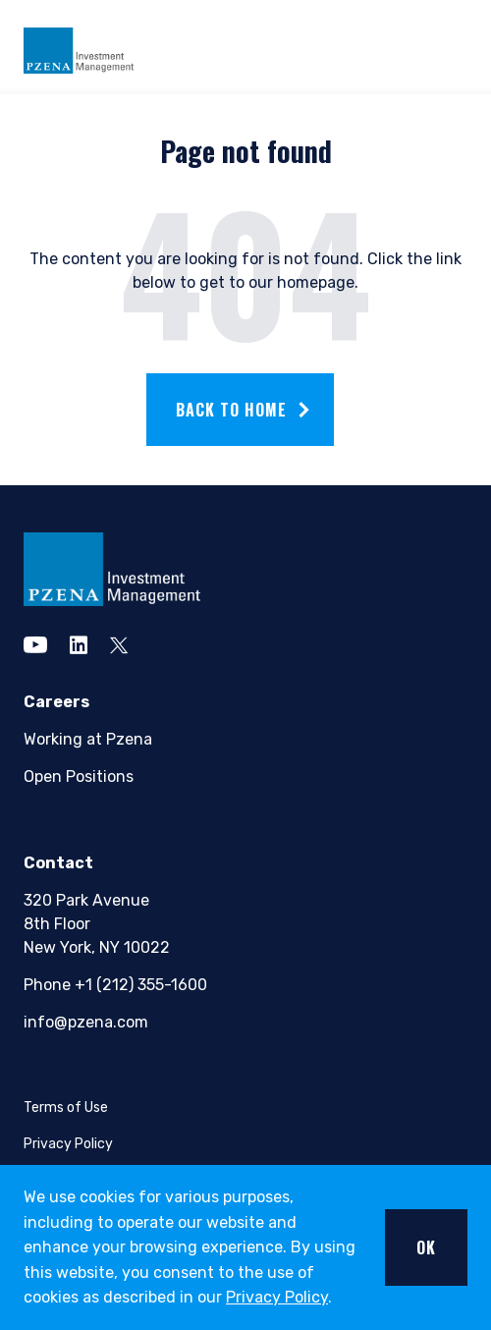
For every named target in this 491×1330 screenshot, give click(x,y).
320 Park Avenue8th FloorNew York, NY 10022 (97, 924)
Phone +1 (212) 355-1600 (114, 984)
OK (426, 1247)
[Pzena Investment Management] (79, 48)
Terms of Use (66, 1107)
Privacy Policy (277, 1297)
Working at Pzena (88, 739)
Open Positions (79, 776)
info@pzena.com (86, 1022)
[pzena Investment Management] (112, 568)
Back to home (231, 409)
